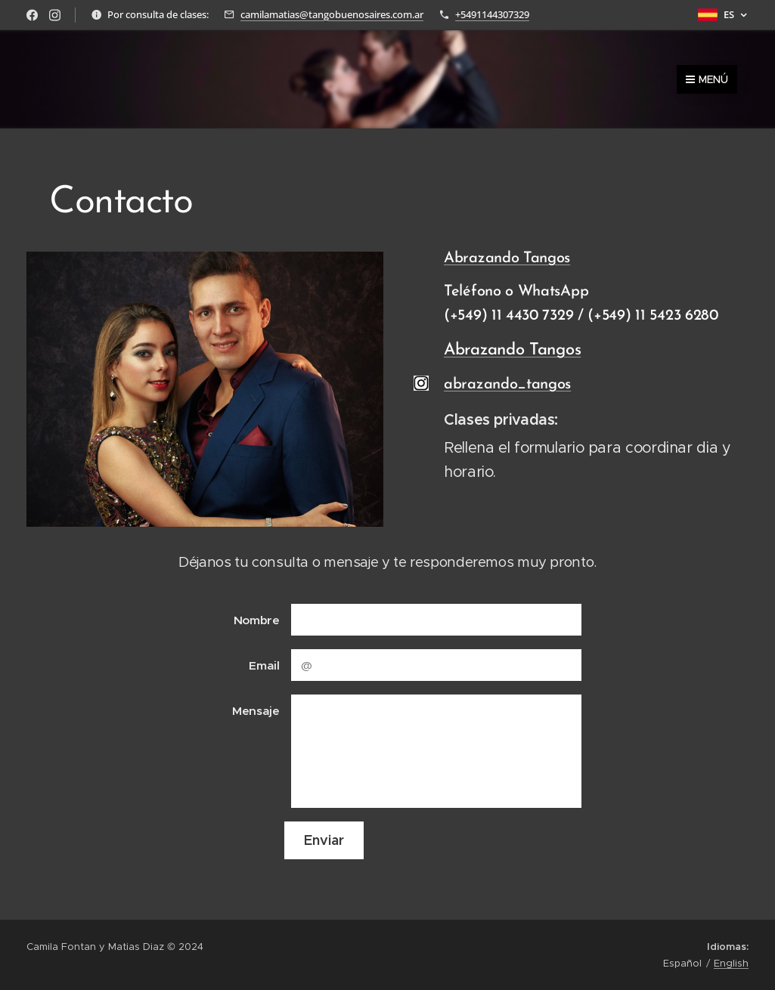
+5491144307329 (492, 14)
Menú (707, 79)
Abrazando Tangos (507, 258)
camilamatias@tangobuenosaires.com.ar (331, 14)
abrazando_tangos (507, 384)
